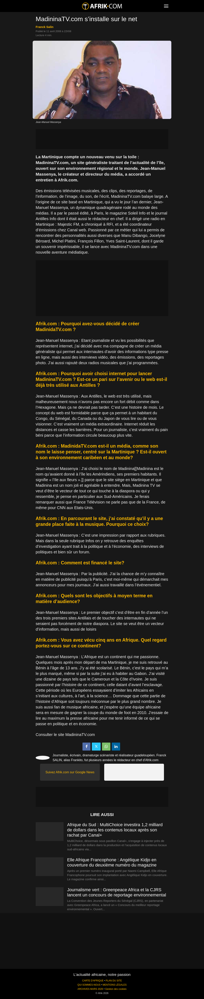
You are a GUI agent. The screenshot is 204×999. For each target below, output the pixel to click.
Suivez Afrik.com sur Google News (69, 772)
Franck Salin (44, 27)
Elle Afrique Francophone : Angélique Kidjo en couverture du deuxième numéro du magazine (112, 862)
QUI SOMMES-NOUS (89, 984)
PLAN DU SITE (114, 980)
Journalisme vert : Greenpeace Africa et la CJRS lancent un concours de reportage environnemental (116, 892)
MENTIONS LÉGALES (115, 984)
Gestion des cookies (116, 989)
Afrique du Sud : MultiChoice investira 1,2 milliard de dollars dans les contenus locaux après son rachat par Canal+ (115, 830)
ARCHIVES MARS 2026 (90, 989)
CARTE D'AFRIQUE (92, 980)
